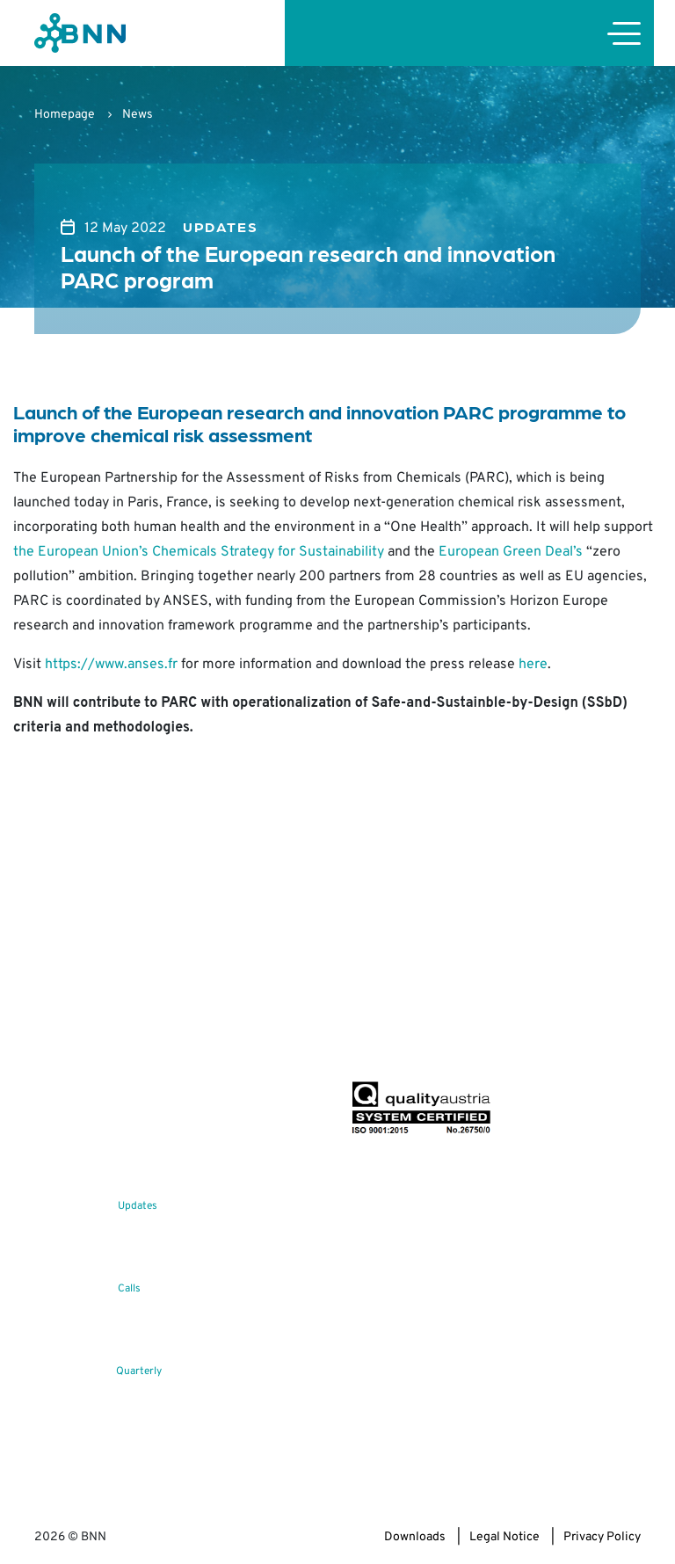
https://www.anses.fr (111, 664)
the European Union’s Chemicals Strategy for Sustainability (198, 552)
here (533, 664)
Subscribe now (454, 1039)
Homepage (64, 114)
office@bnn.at (72, 1065)
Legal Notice (504, 1537)
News (137, 114)
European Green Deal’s (511, 552)
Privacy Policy (602, 1537)
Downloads (415, 1537)
